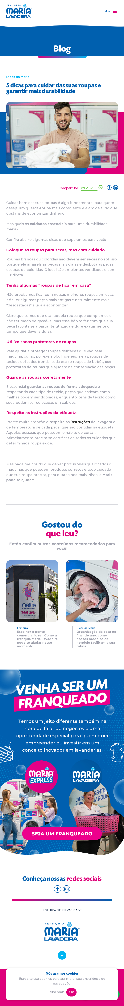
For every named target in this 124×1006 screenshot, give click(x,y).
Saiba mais (56, 992)
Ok (71, 992)
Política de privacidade (62, 910)
